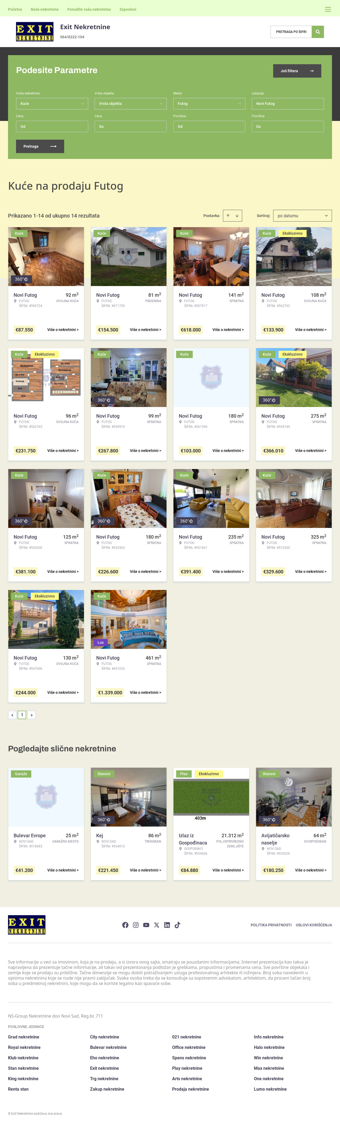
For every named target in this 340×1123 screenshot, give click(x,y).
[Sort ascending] (228, 214)
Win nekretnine (268, 1056)
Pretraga (40, 145)
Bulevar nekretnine (108, 1046)
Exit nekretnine (104, 1067)
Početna (15, 9)
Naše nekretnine (45, 9)
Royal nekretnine (24, 1046)
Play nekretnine (187, 1067)
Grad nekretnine (23, 1035)
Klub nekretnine (23, 1056)
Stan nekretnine (23, 1067)
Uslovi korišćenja (314, 924)
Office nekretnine (189, 1046)
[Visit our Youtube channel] (146, 923)
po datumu (288, 214)
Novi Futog (265, 102)
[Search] (318, 32)
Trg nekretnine (104, 1077)
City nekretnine (104, 1035)
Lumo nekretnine (270, 1088)
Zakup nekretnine (107, 1088)
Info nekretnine (269, 1035)
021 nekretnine (186, 1035)
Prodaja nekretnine (190, 1088)
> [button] (31, 714)
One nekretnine (269, 1077)
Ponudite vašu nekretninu (89, 9)
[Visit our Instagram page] (136, 923)
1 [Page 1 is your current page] (22, 714)
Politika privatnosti (271, 924)
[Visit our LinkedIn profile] (167, 923)
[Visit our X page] (156, 923)
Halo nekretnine (269, 1046)
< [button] (12, 714)
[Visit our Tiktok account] (177, 923)
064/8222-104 (72, 36)
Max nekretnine (269, 1067)
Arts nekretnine (187, 1077)
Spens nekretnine (189, 1056)
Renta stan (18, 1088)
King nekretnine (23, 1077)
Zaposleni (127, 9)
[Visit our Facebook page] (125, 923)
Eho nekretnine (104, 1056)
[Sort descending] (237, 214)
